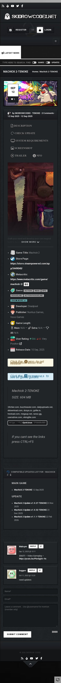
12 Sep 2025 (13, 116)
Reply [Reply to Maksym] (33, 546)
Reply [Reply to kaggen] (32, 570)
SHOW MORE (30, 242)
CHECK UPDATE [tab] (23, 133)
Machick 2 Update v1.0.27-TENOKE (30, 503)
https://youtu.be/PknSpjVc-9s (32, 559)
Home (35, 72)
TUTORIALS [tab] (34, 376)
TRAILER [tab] (19, 155)
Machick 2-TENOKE (23, 490)
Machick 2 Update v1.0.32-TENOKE (30, 510)
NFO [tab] (37, 155)
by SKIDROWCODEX (19, 113)
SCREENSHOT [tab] (21, 148)
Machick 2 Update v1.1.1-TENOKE (30, 517)
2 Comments (48, 113)
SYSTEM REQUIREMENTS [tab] (29, 140)
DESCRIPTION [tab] (21, 125)
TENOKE (36, 113)
